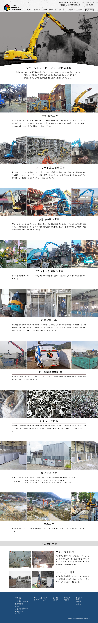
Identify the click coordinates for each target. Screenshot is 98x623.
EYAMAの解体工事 (50, 10)
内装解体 (17, 606)
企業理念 (78, 600)
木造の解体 (18, 600)
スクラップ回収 (19, 609)
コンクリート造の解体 (21, 601)
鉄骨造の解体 (19, 603)
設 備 (61, 10)
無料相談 (89, 10)
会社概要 (78, 601)
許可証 (78, 603)
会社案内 (79, 10)
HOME (28, 10)
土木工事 (17, 613)
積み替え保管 (19, 611)
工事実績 (70, 10)
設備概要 (55, 600)
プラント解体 (19, 605)
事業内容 (37, 10)
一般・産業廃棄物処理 (21, 608)
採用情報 (78, 605)
